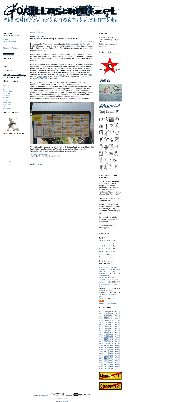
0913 (106, 322)
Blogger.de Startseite (11, 48)
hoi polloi (6, 94)
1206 (101, 364)
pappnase (7, 102)
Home (5, 40)
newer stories (37, 32)
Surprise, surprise (105, 290)
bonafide (6, 87)
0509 (117, 347)
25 (114, 251)
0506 (117, 366)
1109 (106, 345)
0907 (117, 358)
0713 (117, 322)
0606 (111, 366)
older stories (37, 164)
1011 (111, 333)
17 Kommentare (43, 156)
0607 (111, 360)
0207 (111, 362)
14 (104, 249)
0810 (101, 341)
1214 (117, 314)
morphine (6, 100)
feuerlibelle (7, 91)
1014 (106, 316)
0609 (111, 347)
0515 (111, 312)
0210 (111, 343)
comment (56, 156)
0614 (101, 318)
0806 (101, 366)
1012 (111, 326)
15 (107, 249)
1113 (117, 320)
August (111, 257)
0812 (101, 329)
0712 (106, 329)
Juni (100, 257)
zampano (6, 108)
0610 (111, 341)
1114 (101, 316)
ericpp (5, 89)
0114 (106, 320)
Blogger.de (44, 395)
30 (109, 254)
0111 (117, 337)
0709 (106, 347)
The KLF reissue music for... (110, 280)
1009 (111, 345)
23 (109, 251)
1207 (101, 358)
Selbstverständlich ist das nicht (78, 44)
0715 (101, 312)
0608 (111, 354)
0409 (101, 350)
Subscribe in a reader (107, 304)
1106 (106, 364)
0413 (111, 324)
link (34, 156)
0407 (101, 362)
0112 (117, 331)
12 (100, 249)
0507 (117, 360)
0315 (101, 314)
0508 (117, 354)
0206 (111, 368)
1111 (106, 333)
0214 (101, 320)
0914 (111, 316)
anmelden (102, 46)
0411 (101, 337)
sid (4, 106)
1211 (101, 333)
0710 (106, 341)
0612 (111, 329)
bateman (6, 85)
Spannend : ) (104, 276)
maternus (6, 98)
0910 (117, 339)
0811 (101, 335)
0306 (106, 368)
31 (111, 254)
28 (104, 254)
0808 (101, 354)
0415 (117, 312)
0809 (101, 347)
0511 (117, 335)
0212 (111, 331)
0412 (101, 331)
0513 (106, 324)
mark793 (6, 96)
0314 (117, 318)
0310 (106, 343)
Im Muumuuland (9, 42)
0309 (106, 350)
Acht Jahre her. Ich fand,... (109, 267)
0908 (117, 352)
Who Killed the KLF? (107, 271)
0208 (111, 356)
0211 (111, 337)
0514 (106, 318)
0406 (101, 368)
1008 (111, 352)
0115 (111, 314)
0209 (111, 350)
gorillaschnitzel (83, 42)
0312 (106, 331)
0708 (106, 354)
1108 (106, 352)
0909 (117, 345)
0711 (106, 335)
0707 (106, 360)
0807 (101, 360)
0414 (111, 318)
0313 (117, 324)
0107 (117, 362)
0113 (106, 326)
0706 (106, 366)
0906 (117, 364)
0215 (106, 314)
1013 (101, 322)
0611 (111, 335)
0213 (101, 326)
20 (102, 251)
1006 (111, 364)
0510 (117, 341)
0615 (106, 312)
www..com (11, 162)
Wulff (90, 74)
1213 (111, 320)
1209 (101, 345)
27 (102, 254)
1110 (106, 339)
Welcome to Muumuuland (40, 154)
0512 (117, 329)
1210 (101, 339)
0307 (106, 362)
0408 (101, 356)
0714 (117, 316)
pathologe (7, 104)
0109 (117, 350)
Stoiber (61, 74)
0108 (117, 356)
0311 (106, 337)
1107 (106, 358)
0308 (106, 356)
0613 (101, 324)
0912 (117, 326)
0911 (117, 333)
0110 (117, 343)
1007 (111, 358)
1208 (101, 352)
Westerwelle (42, 76)
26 (100, 254)
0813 (111, 322)
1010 (111, 339)
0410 (101, 343)
